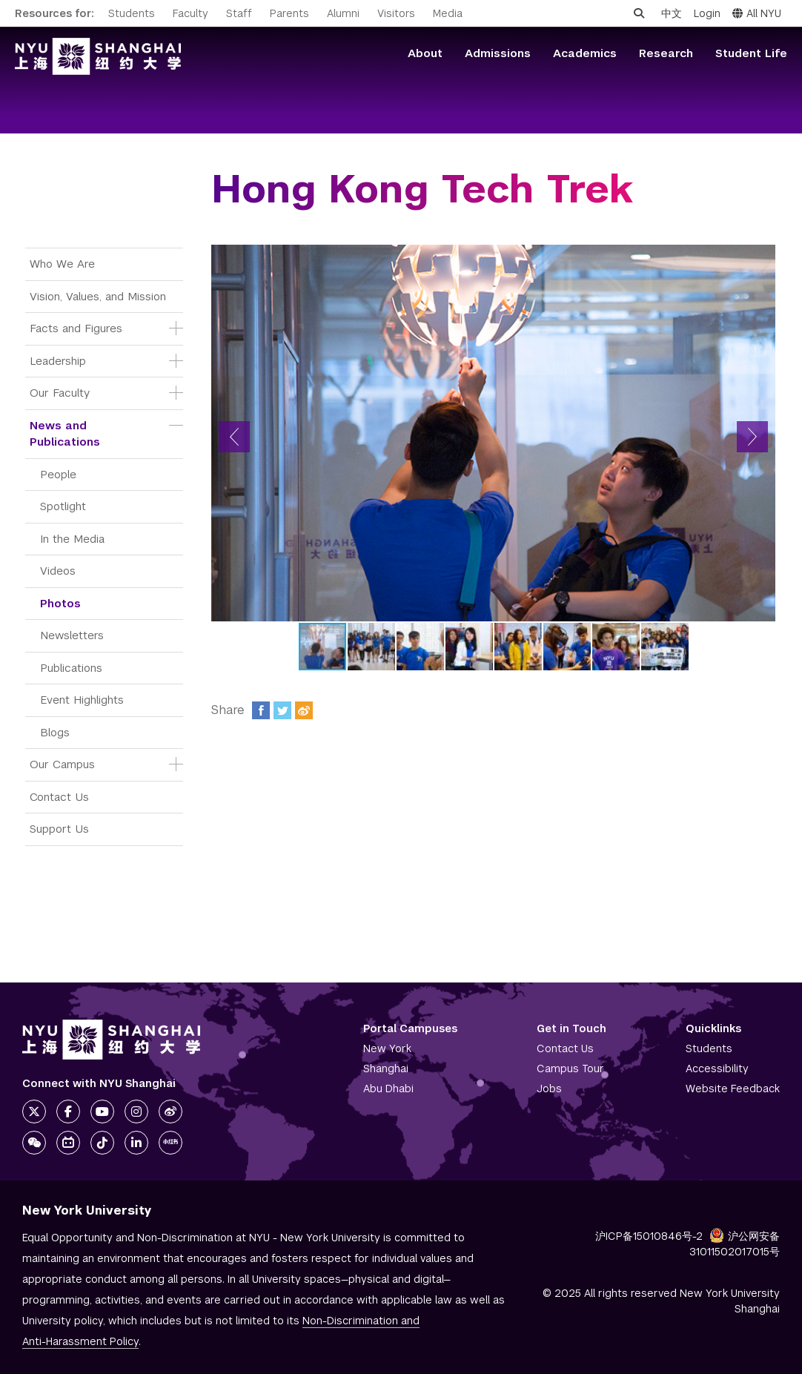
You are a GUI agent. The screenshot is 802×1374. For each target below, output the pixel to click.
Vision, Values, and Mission (98, 296)
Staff (239, 13)
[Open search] (639, 13)
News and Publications (65, 433)
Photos (60, 603)
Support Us (59, 829)
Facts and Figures (76, 328)
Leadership (58, 361)
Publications (71, 668)
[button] (234, 436)
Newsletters (72, 635)
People (58, 474)
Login (707, 13)
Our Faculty (60, 393)
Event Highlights (82, 700)
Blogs (55, 732)
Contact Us (59, 797)
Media (448, 13)
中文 (671, 13)
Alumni (343, 13)
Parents (289, 13)
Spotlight (63, 506)
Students (131, 13)
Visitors (396, 13)
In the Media (72, 539)
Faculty (190, 13)
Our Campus (62, 764)
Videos (58, 571)
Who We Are (62, 264)
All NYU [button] (756, 13)
